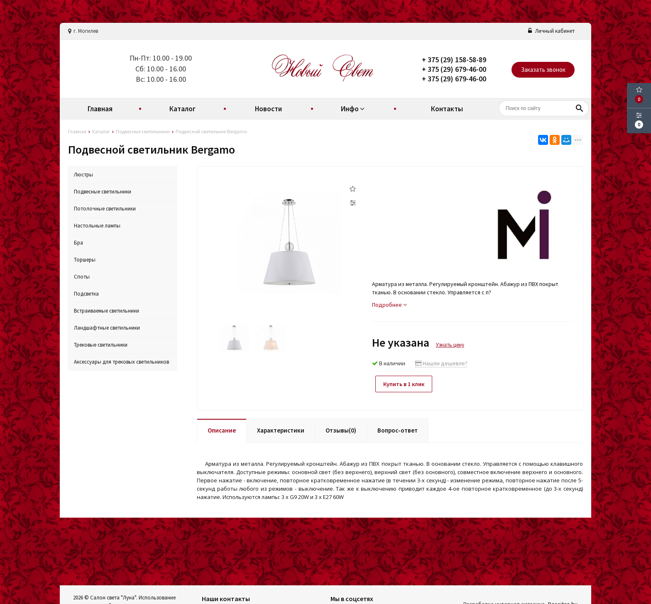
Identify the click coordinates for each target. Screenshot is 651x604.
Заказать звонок (543, 69)
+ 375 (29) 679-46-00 (454, 69)
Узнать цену (450, 344)
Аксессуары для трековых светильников (121, 361)
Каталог (182, 108)
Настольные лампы (97, 225)
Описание (222, 429)
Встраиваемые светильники (106, 310)
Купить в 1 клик (405, 384)
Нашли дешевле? (441, 363)
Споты (82, 276)
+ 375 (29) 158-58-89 (454, 59)
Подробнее (389, 304)
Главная (100, 108)
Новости (268, 108)
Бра (78, 242)
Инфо (354, 108)
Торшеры (84, 259)
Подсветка (86, 293)
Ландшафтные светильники (107, 327)
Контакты (447, 108)
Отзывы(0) (341, 429)
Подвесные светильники (102, 191)
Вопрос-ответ (397, 429)
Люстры (83, 174)
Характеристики (280, 429)
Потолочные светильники (105, 208)
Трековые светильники (100, 344)
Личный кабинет (551, 30)
